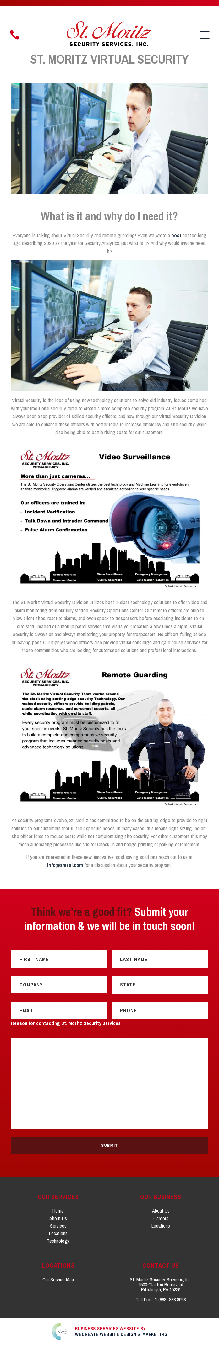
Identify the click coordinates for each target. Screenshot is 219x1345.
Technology (58, 1240)
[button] (205, 34)
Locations (58, 1233)
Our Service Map (58, 1279)
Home (58, 1210)
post (176, 235)
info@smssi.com (65, 865)
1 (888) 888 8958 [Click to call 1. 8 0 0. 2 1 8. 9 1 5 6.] (170, 1299)
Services (58, 1225)
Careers (160, 1218)
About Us (58, 1218)
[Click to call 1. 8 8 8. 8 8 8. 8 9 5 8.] (14, 35)
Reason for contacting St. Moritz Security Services (67, 1024)
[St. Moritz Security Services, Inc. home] (110, 35)
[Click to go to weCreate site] (109, 1331)
